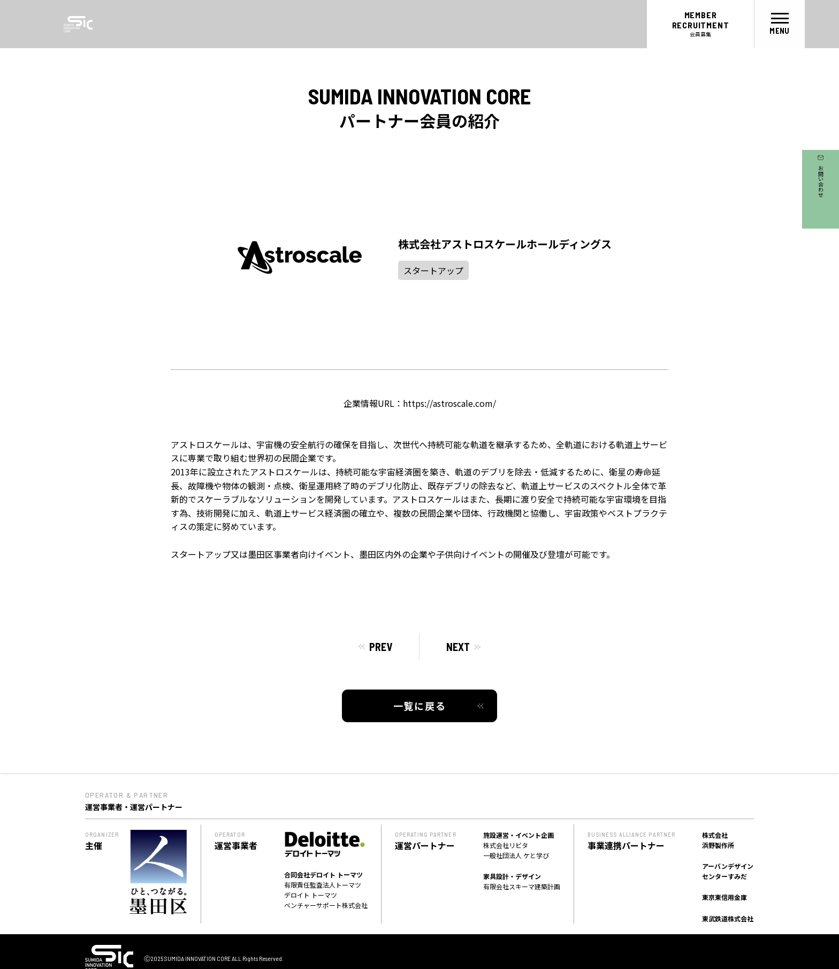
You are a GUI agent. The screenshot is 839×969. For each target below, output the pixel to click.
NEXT (458, 646)
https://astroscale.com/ (449, 403)
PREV (380, 646)
